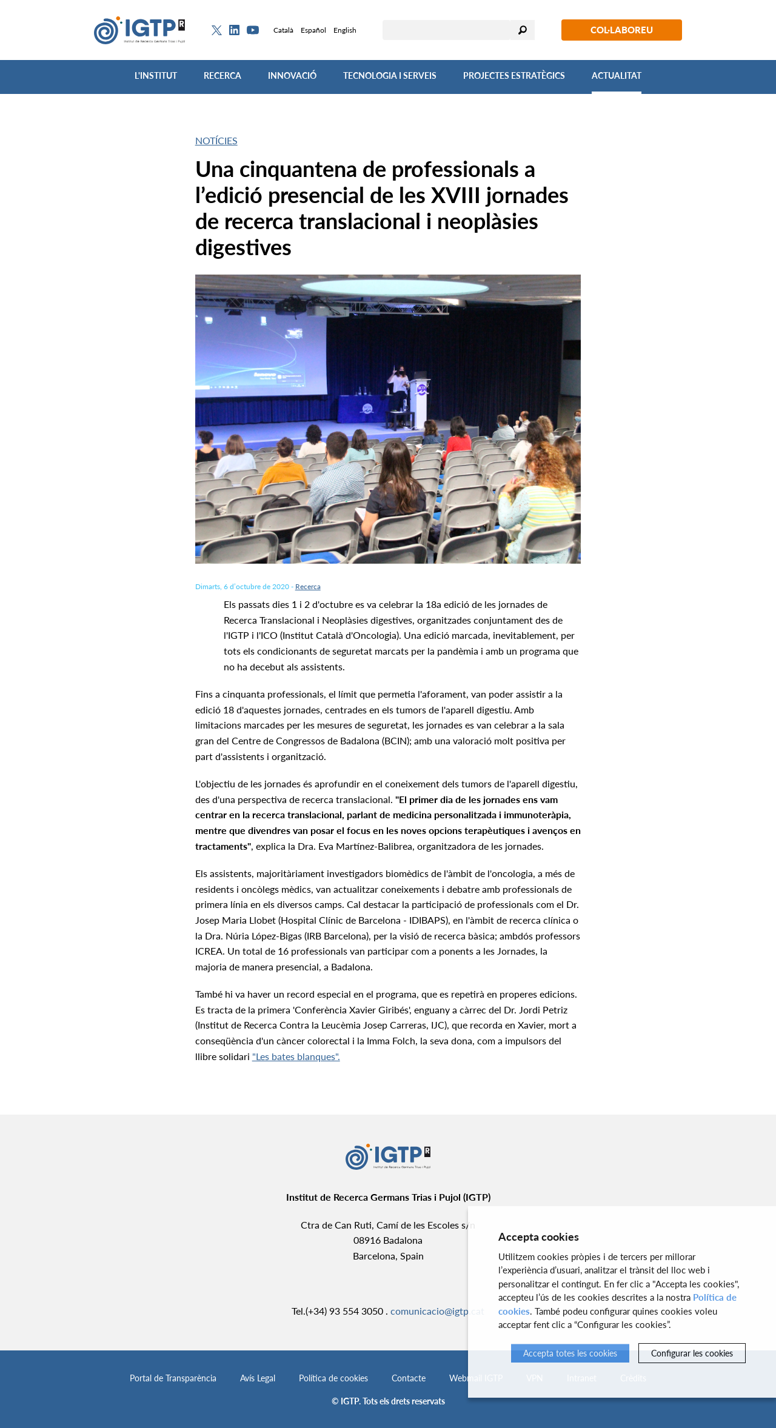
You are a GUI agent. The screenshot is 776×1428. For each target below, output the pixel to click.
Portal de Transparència (173, 1378)
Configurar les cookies (692, 1353)
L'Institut (156, 75)
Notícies (216, 140)
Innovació (292, 75)
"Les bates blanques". (296, 1056)
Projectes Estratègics (514, 75)
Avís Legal (257, 1378)
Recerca (222, 75)
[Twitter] (217, 30)
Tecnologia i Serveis (389, 75)
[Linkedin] (234, 30)
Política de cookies (333, 1378)
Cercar (522, 30)
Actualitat (616, 75)
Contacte (409, 1378)
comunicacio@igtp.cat (437, 1310)
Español (313, 30)
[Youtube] (253, 30)
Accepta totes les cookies (570, 1353)
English (344, 30)
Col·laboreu (621, 29)
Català (283, 30)
